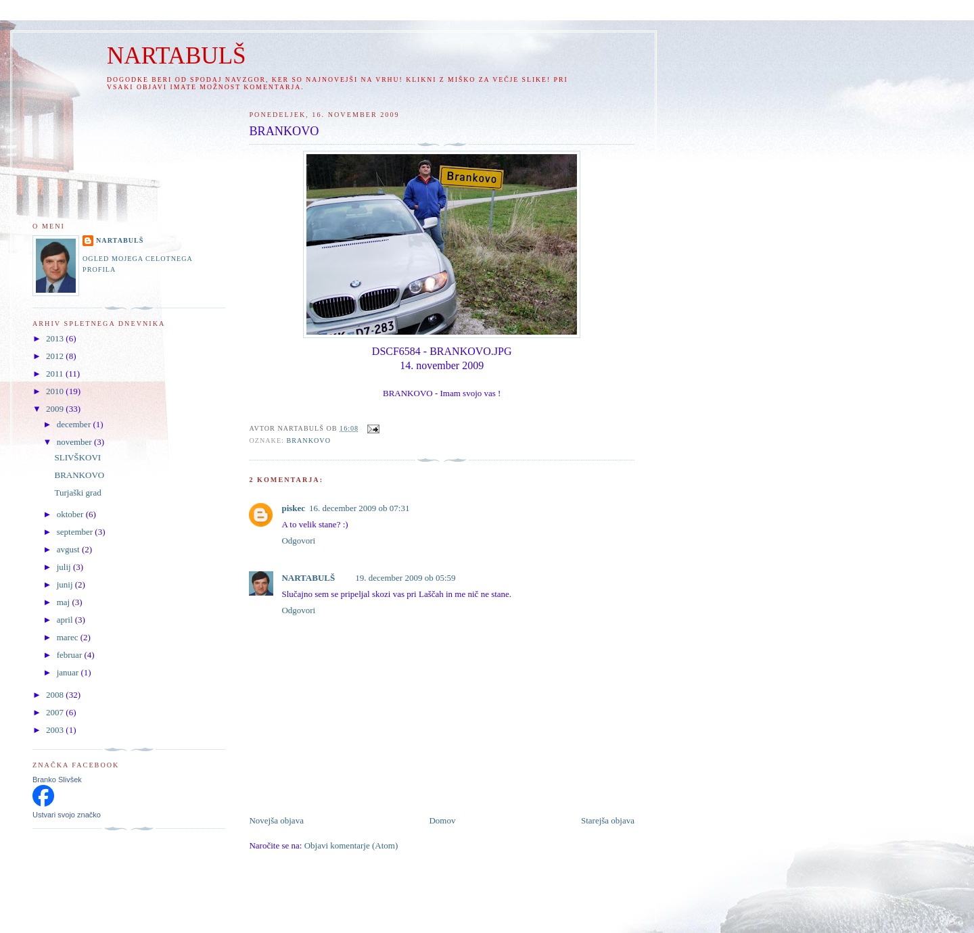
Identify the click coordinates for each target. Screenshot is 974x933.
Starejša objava (607, 820)
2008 (56, 695)
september (76, 532)
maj (64, 602)
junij (66, 584)
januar (69, 672)
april (66, 620)
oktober (71, 514)
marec (68, 637)
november (75, 442)
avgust (69, 549)
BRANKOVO (308, 440)
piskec (293, 508)
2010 (56, 391)
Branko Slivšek (57, 779)
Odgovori (298, 540)
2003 (56, 730)
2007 (56, 712)
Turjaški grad (77, 492)
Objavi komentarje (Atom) (351, 845)
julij (65, 567)
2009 (56, 409)
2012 (56, 356)
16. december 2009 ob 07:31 (359, 508)
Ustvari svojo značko (66, 815)
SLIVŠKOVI (77, 457)
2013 (56, 338)
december (75, 424)
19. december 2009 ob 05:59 (405, 578)
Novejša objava (276, 820)
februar (71, 655)
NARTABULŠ (176, 56)
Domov (442, 820)
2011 (56, 373)
